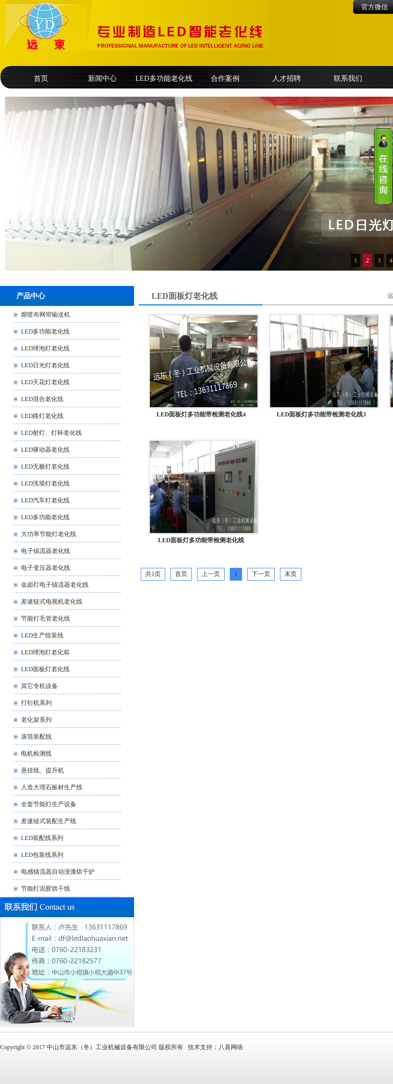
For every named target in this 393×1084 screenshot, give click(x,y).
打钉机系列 (36, 702)
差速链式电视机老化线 (51, 601)
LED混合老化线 (42, 399)
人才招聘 (286, 78)
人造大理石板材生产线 (51, 787)
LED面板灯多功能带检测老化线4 (201, 414)
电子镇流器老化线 (45, 551)
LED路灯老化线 (42, 415)
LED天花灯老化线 (45, 382)
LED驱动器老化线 (45, 449)
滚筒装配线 (36, 736)
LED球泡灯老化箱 (45, 652)
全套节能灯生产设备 (48, 804)
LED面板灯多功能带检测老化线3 (321, 414)
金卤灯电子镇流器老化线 (55, 584)
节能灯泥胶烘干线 (45, 888)
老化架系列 (36, 719)
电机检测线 (36, 753)
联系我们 (348, 78)
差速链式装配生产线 (48, 821)
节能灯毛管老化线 (45, 618)
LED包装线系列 (42, 854)
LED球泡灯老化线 (45, 348)
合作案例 (225, 78)
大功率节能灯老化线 (48, 534)
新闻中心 (102, 78)
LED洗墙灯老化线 (45, 483)
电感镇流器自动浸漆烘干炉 (58, 871)
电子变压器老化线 (45, 567)
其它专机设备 (39, 686)
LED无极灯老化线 (45, 466)
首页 (41, 78)
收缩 (383, 166)
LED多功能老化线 (163, 78)
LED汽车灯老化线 (45, 500)
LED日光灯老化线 (45, 365)
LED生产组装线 (42, 635)
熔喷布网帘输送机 (45, 314)
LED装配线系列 (42, 838)
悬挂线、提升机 (42, 770)
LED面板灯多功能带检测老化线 (201, 540)
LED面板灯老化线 (45, 669)
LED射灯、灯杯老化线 (51, 432)
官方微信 (374, 7)
